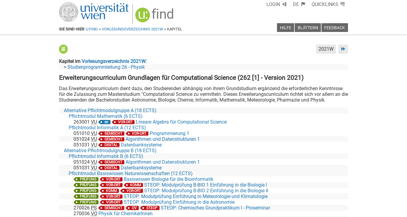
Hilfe (285, 27)
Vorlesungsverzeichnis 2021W (132, 29)
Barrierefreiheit (250, 210)
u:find (92, 29)
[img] (155, 17)
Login (273, 4)
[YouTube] (319, 192)
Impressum (220, 210)
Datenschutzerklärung (293, 210)
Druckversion (334, 210)
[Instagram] (338, 192)
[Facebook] (280, 192)
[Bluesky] (299, 192)
